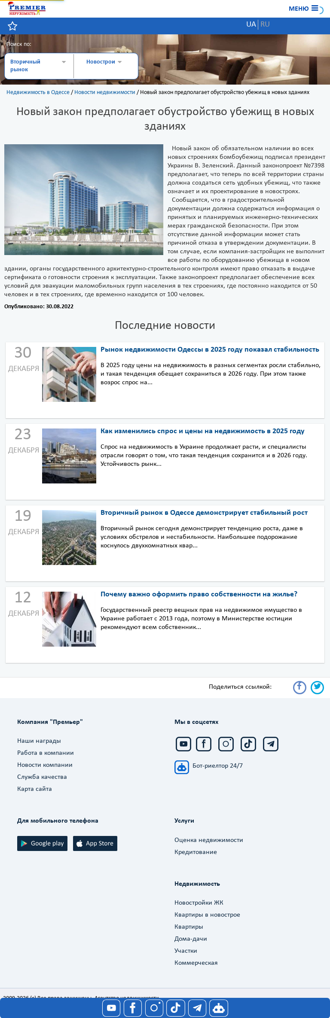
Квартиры (188, 927)
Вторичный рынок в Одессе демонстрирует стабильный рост (204, 513)
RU (265, 25)
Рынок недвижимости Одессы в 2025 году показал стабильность (210, 350)
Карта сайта (34, 789)
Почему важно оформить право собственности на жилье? (199, 594)
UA (251, 25)
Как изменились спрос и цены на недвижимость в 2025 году (203, 431)
